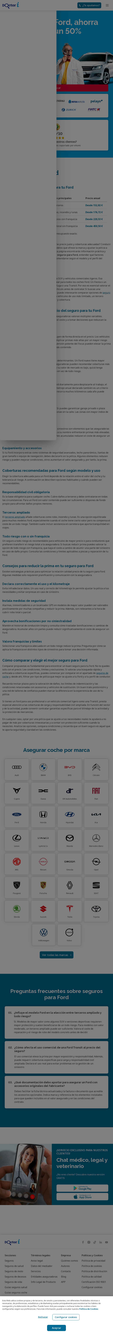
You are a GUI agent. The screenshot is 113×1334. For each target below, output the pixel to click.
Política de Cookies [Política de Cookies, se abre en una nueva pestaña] (88, 1309)
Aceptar (57, 1328)
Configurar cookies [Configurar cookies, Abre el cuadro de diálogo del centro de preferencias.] (66, 1317)
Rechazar (42, 1317)
